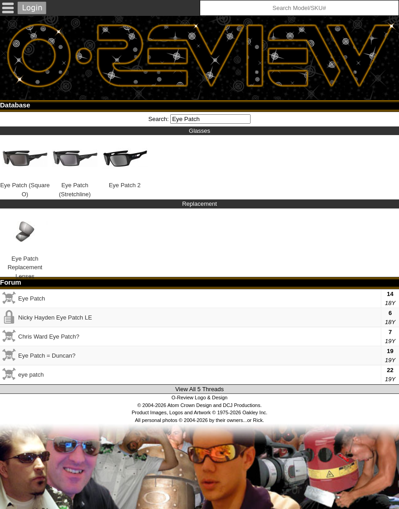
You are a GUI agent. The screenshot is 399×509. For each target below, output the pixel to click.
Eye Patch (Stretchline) (75, 167)
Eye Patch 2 (125, 162)
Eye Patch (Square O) (25, 167)
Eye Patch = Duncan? (46, 355)
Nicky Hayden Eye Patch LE (55, 317)
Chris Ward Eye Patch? (48, 336)
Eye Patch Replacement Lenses (25, 240)
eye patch (31, 374)
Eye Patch (31, 298)
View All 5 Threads (199, 389)
